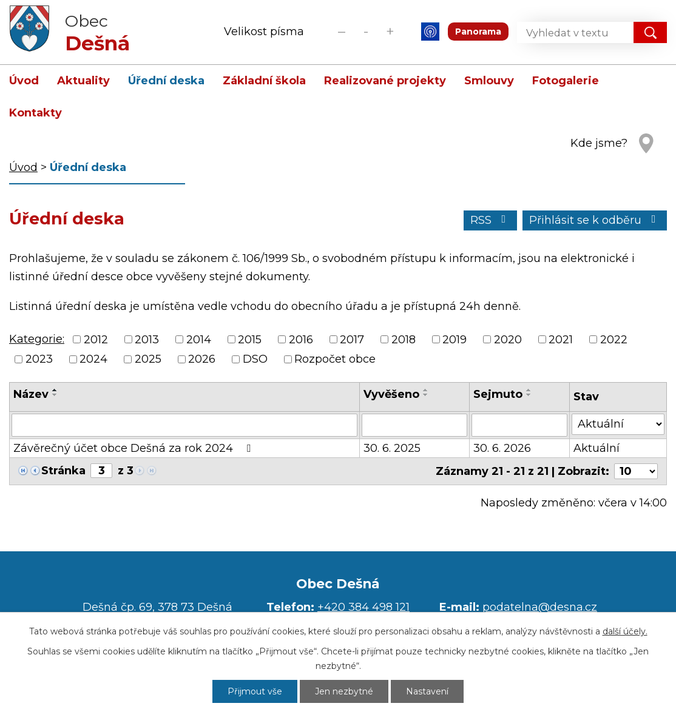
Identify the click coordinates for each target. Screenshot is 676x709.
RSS (490, 220)
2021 (561, 339)
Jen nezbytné (344, 691)
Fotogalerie (565, 80)
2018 (403, 339)
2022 (613, 339)
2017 (352, 339)
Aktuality (83, 80)
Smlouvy (489, 80)
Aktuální (596, 448)
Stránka (63, 470)
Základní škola (264, 80)
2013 (147, 339)
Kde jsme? (598, 143)
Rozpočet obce (335, 359)
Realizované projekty (385, 80)
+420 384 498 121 (363, 607)
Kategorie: (36, 339)
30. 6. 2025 (392, 448)
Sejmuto (497, 394)
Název (31, 394)
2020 (508, 339)
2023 (39, 359)
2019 (454, 339)
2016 (301, 339)
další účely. (625, 631)
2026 (201, 359)
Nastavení (427, 691)
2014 (198, 339)
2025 (148, 359)
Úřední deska (166, 80)
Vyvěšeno (391, 394)
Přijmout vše (255, 691)
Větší (390, 31)
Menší (341, 31)
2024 (93, 359)
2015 (250, 339)
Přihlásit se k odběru (595, 220)
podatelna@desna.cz (539, 607)
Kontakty (35, 112)
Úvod (24, 80)
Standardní (365, 31)
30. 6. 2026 (502, 448)
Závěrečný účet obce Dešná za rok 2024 (134, 448)
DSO (255, 359)
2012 (96, 339)
